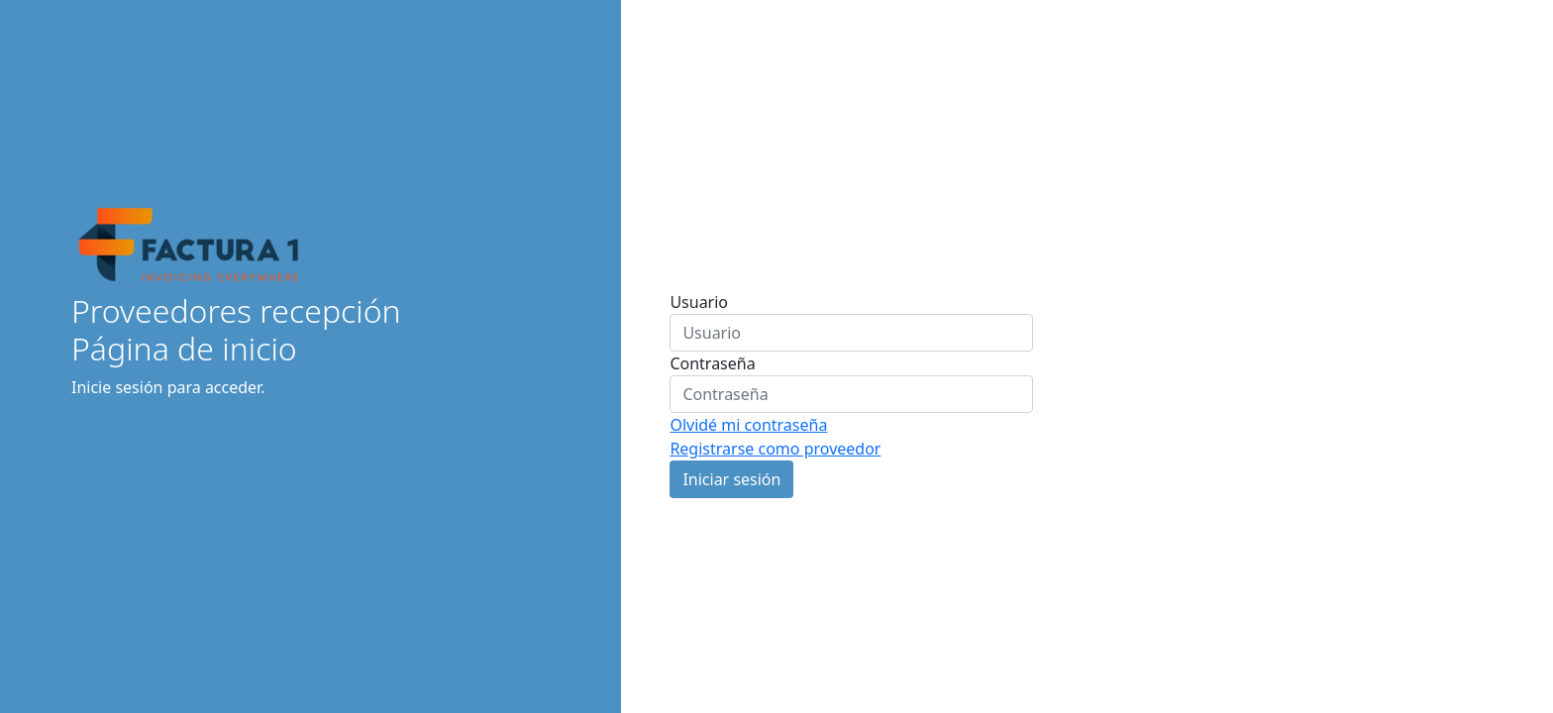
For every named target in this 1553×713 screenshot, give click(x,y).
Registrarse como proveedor (775, 448)
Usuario (699, 302)
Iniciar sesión (731, 479)
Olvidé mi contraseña (748, 425)
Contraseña (712, 363)
